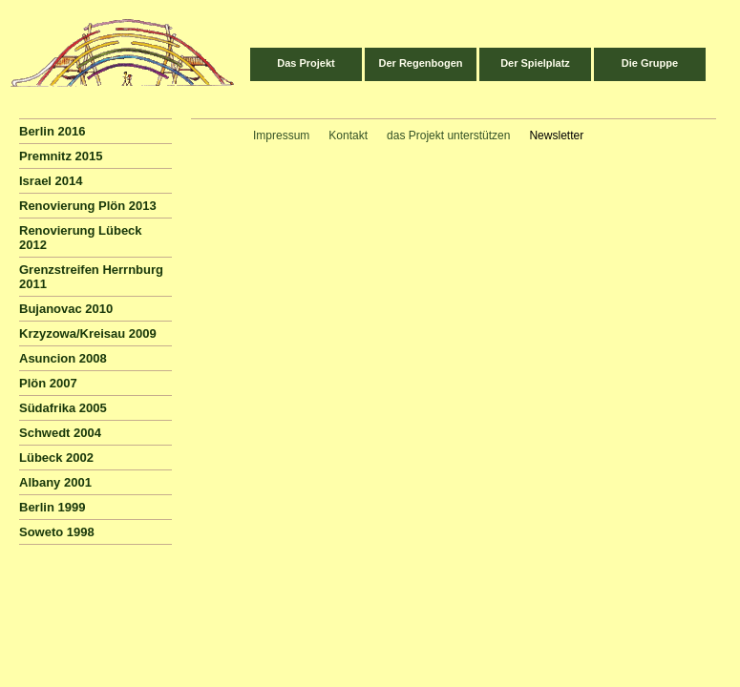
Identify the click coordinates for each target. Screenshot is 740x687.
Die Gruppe (650, 63)
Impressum (281, 135)
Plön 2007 (48, 383)
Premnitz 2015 (60, 156)
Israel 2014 (51, 181)
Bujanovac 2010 (66, 309)
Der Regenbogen (420, 63)
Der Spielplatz (535, 63)
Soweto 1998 (57, 532)
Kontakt (348, 135)
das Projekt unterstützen (448, 135)
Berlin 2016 (52, 131)
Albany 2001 (55, 482)
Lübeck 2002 (56, 457)
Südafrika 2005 (63, 408)
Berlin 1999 (52, 507)
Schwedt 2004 (60, 433)
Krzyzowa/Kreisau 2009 (88, 333)
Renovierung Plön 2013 (88, 205)
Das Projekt (306, 63)
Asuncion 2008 (63, 358)
